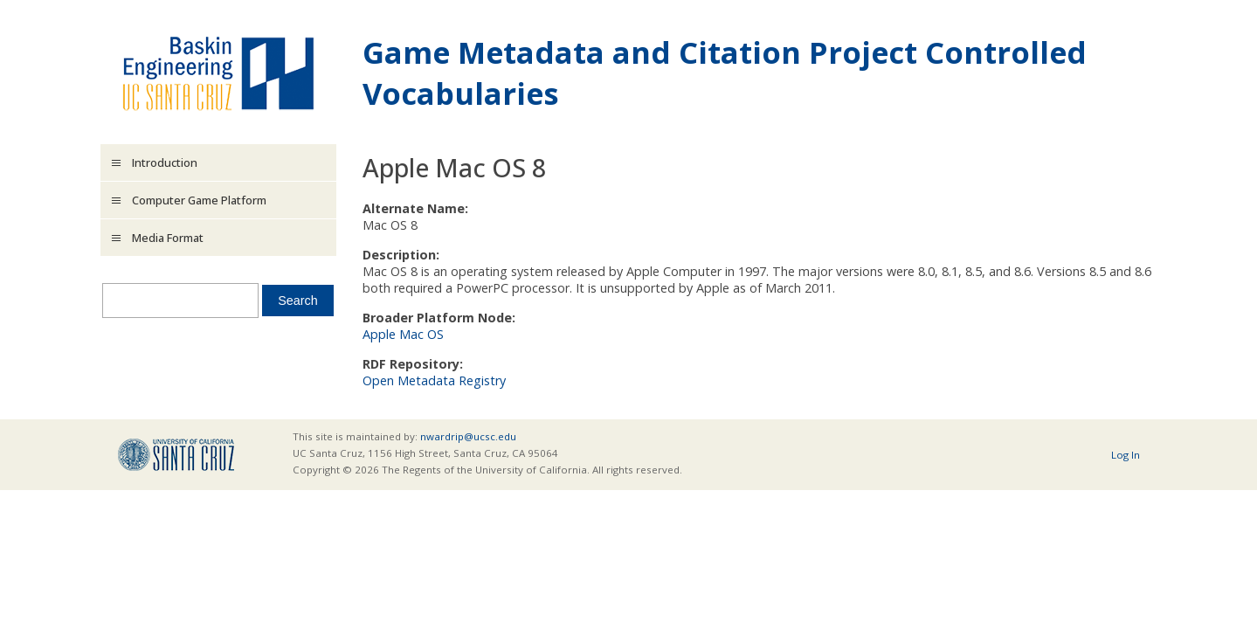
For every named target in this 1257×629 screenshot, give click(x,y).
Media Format (168, 237)
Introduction (164, 162)
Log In (1125, 454)
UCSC (176, 455)
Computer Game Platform (199, 200)
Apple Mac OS (403, 334)
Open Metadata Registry (434, 380)
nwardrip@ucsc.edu (468, 436)
